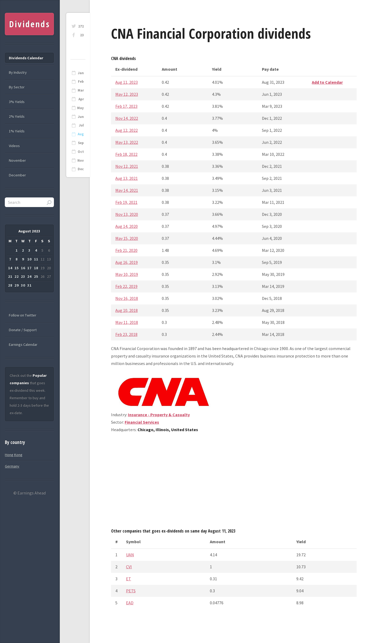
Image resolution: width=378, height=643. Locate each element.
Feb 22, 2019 (126, 286)
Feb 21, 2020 (126, 250)
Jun (81, 116)
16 (23, 267)
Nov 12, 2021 (126, 166)
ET (128, 578)
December (17, 175)
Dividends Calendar (26, 57)
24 (29, 276)
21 (10, 276)
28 (10, 285)
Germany (12, 466)
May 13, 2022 (126, 142)
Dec (81, 169)
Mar (81, 90)
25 (36, 276)
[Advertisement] (234, 482)
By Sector (17, 87)
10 (29, 259)
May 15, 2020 (126, 238)
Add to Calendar (327, 82)
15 (16, 267)
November (17, 160)
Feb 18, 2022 (126, 154)
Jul (81, 125)
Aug (81, 134)
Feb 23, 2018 (126, 334)
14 (10, 267)
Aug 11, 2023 (126, 82)
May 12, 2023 (126, 94)
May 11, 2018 (126, 322)
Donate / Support (23, 329)
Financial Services (142, 422)
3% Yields (17, 101)
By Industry (18, 72)
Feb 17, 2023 (126, 106)
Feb (81, 81)
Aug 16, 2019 (126, 262)
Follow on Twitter (22, 315)
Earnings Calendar (23, 344)
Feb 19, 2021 (126, 202)
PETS (131, 590)
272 (81, 26)
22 (16, 276)
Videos (14, 145)
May (80, 108)
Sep (81, 143)
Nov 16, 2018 (126, 298)
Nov (80, 160)
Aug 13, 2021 (126, 178)
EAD (129, 602)
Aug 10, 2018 (126, 310)
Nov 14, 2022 (126, 118)
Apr (81, 99)
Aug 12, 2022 (126, 130)
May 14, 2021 (126, 190)
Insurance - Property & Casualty (159, 414)
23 (82, 35)
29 (16, 285)
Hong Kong (13, 454)
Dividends (29, 24)
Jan (81, 73)
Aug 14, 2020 (126, 226)
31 (29, 285)
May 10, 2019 (126, 274)
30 (23, 285)
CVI (129, 566)
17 (29, 267)
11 (36, 259)
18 (36, 267)
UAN (130, 554)
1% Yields (17, 131)
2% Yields (17, 116)
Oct (81, 151)
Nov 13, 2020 (126, 214)
